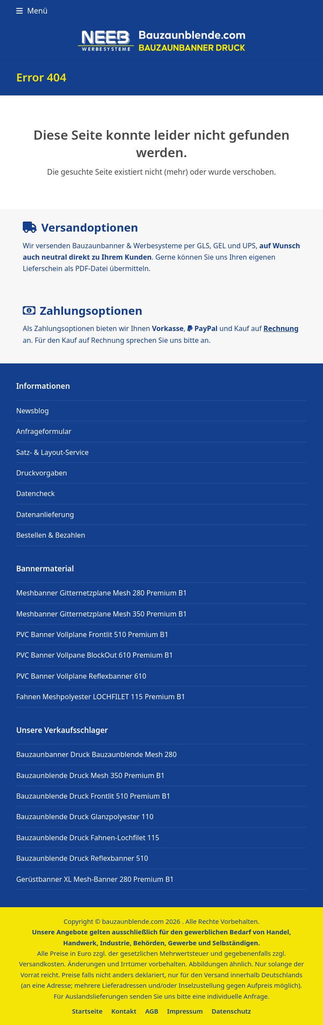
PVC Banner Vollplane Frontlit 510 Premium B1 (92, 634)
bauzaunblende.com (133, 921)
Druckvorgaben (41, 473)
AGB (151, 1011)
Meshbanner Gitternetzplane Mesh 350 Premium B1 (101, 614)
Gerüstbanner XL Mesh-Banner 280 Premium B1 (95, 879)
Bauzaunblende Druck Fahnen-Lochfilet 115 (87, 837)
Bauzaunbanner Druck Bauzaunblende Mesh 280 (96, 754)
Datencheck (35, 493)
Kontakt (123, 1011)
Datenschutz (231, 1011)
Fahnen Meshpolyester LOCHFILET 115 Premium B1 (100, 696)
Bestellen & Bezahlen (50, 535)
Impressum (185, 1011)
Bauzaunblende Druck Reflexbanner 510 (82, 858)
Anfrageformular (43, 431)
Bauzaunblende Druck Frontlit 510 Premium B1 (93, 796)
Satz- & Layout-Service (52, 452)
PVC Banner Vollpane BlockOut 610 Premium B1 (94, 655)
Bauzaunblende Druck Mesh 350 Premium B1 (90, 775)
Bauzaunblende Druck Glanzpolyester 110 (85, 816)
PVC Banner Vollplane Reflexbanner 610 (81, 676)
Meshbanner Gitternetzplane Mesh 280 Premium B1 (101, 593)
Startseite (87, 1011)
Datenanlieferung (45, 514)
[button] (32, 11)
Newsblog (32, 411)
